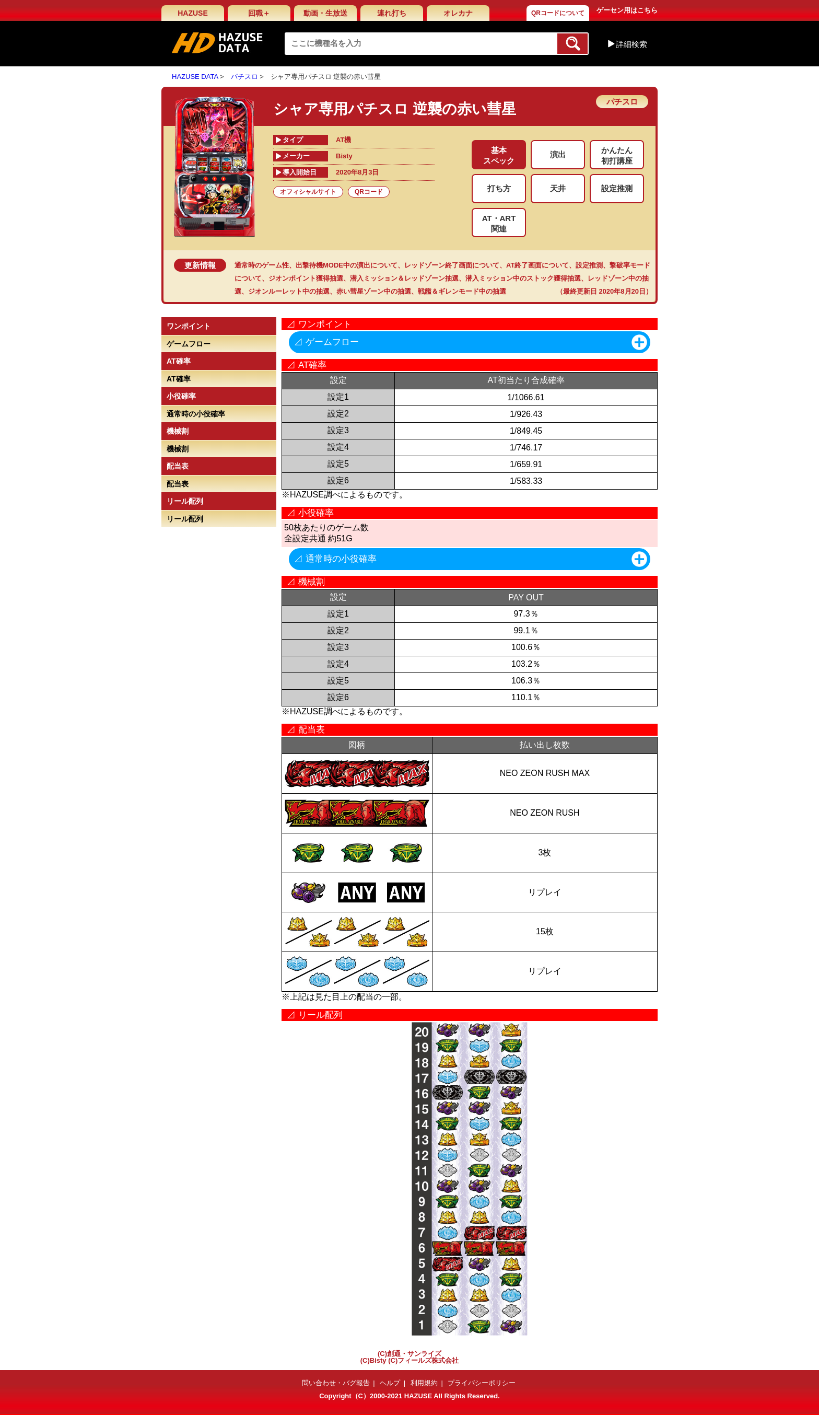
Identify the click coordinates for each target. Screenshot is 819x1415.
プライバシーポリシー (482, 1383)
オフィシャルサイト (308, 191)
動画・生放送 (325, 13)
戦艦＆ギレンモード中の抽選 (462, 291)
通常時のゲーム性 (262, 265)
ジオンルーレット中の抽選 (289, 291)
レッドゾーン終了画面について (451, 265)
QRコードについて (557, 13)
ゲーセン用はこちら (627, 10)
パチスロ (244, 76)
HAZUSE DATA (195, 76)
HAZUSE (193, 13)
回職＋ (259, 13)
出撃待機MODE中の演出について (346, 265)
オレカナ (458, 13)
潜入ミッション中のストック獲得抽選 (523, 278)
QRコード (369, 191)
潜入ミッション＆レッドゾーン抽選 (404, 278)
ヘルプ (390, 1383)
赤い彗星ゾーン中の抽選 (373, 291)
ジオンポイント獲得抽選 (305, 278)
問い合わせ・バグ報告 (336, 1383)
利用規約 (424, 1383)
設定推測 (589, 265)
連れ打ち (391, 13)
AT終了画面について (537, 265)
